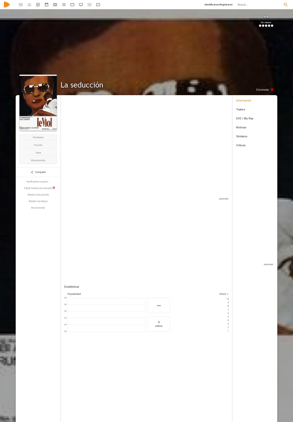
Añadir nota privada (38, 194)
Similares (241, 136)
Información (243, 100)
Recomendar (38, 207)
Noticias (241, 127)
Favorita (38, 145)
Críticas (241, 145)
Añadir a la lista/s (38, 201)
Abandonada (38, 160)
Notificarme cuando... (38, 181)
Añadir (92, 235)
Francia (68, 122)
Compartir (38, 172)
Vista (38, 152)
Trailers (240, 109)
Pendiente (38, 137)
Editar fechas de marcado (39, 188)
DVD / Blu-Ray (244, 118)
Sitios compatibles (188, 194)
